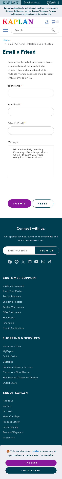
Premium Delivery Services (18, 367)
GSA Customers (12, 312)
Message (13, 142)
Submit (19, 203)
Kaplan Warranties (13, 307)
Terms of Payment (13, 432)
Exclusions (9, 317)
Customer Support (13, 286)
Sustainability (10, 427)
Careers (7, 406)
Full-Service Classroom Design (20, 377)
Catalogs (8, 361)
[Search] (53, 30)
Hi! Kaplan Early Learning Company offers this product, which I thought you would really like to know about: (31, 161)
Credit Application (13, 328)
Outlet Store (10, 383)
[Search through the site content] (35, 30)
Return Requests (12, 296)
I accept (31, 462)
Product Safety (11, 421)
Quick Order (10, 356)
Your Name (14, 85)
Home (6, 40)
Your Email (14, 104)
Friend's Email (16, 123)
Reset (43, 203)
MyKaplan (8, 351)
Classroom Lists (12, 346)
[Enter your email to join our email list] (19, 250)
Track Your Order (12, 291)
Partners (7, 411)
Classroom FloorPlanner (16, 372)
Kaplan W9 (9, 437)
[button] (58, 2)
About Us (8, 400)
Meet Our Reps (11, 416)
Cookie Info (31, 470)
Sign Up (47, 250)
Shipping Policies (12, 301)
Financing (8, 322)
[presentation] (33, 189)
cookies (35, 451)
